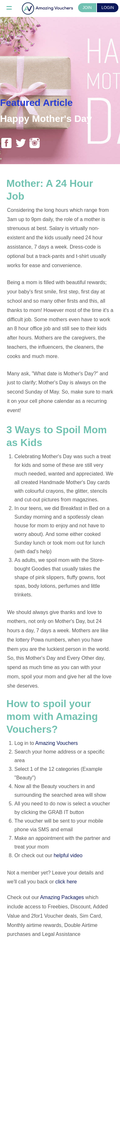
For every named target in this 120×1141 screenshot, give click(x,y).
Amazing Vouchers (56, 743)
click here (66, 881)
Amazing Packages (62, 897)
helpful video (68, 855)
